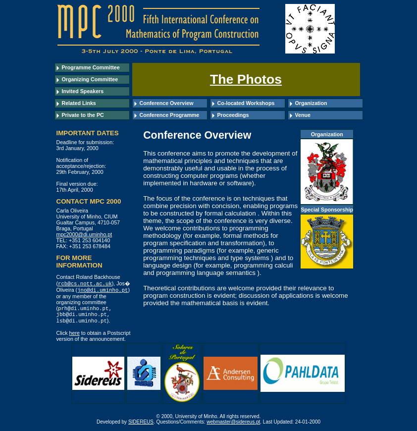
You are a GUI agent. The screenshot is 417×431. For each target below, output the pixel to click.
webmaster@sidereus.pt (233, 424)
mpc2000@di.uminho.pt (84, 234)
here (74, 335)
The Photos (246, 79)
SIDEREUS (141, 424)
